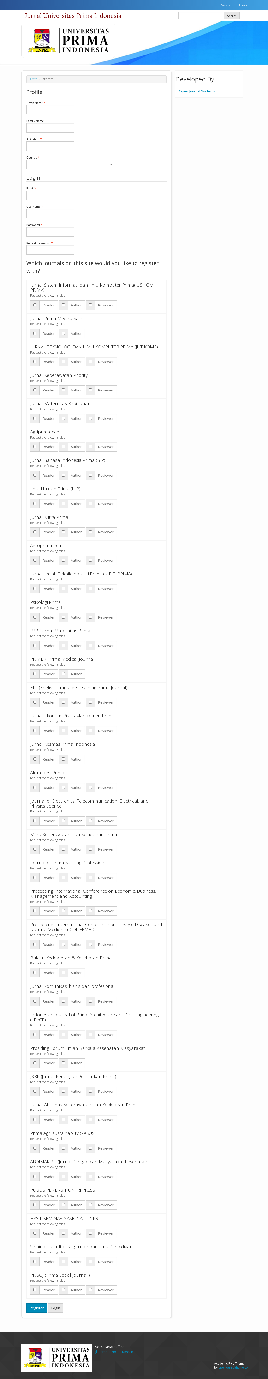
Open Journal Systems (197, 91)
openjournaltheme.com (234, 1368)
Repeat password (50, 248)
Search (232, 16)
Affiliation (50, 144)
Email (50, 193)
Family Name (50, 126)
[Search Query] (200, 15)
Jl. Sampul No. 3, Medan (114, 1351)
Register (226, 5)
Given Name (50, 108)
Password (50, 230)
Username (50, 211)
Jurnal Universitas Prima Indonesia (73, 15)
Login (243, 5)
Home (33, 79)
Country (69, 162)
